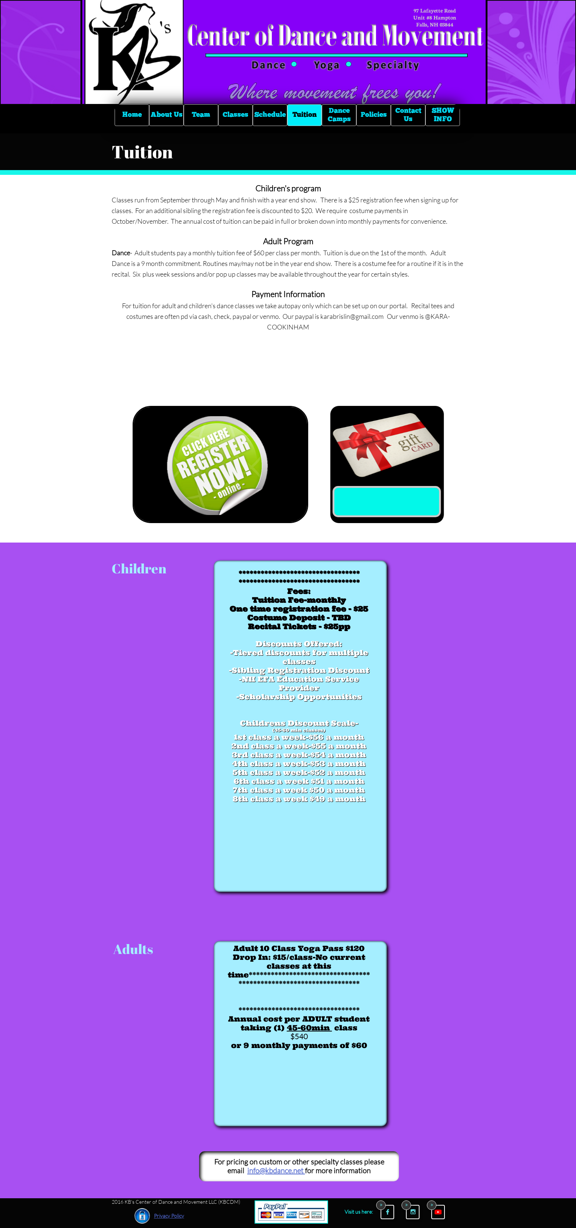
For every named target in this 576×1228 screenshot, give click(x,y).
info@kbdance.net (276, 1170)
